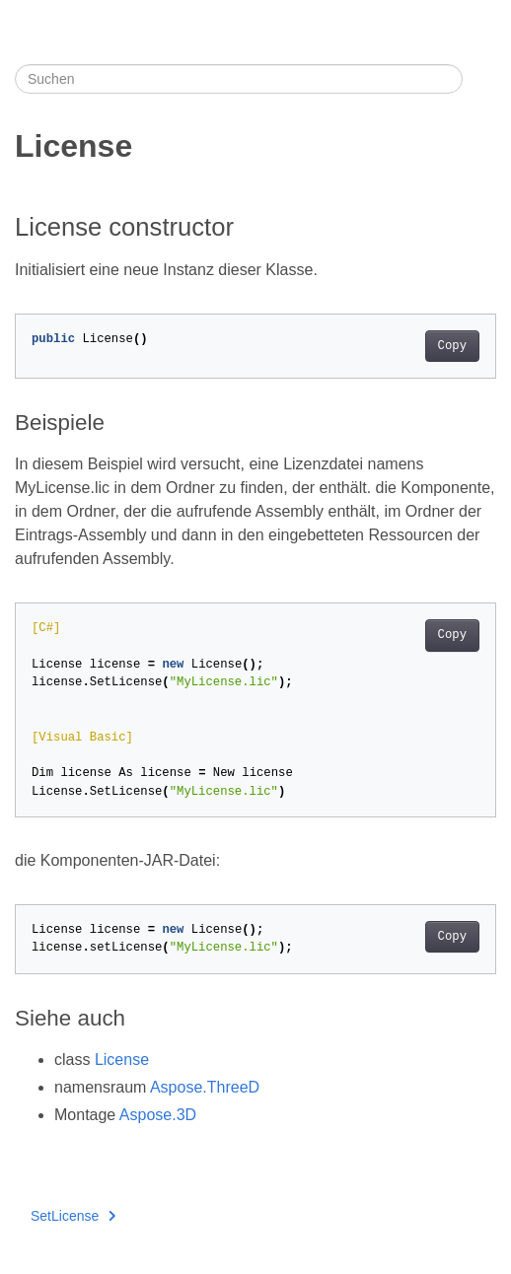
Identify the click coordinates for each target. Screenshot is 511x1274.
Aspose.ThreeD (204, 1087)
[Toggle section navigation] (479, 79)
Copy (452, 346)
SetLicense (73, 1216)
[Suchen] (239, 79)
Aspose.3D (157, 1114)
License (122, 1059)
